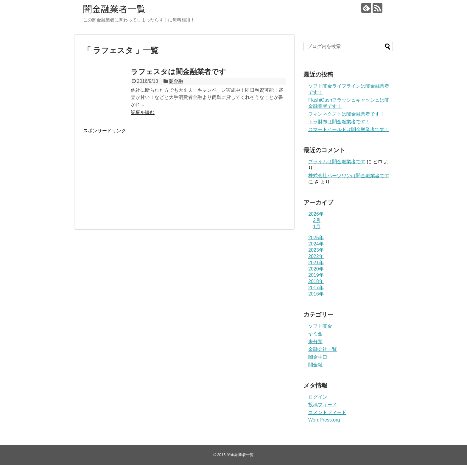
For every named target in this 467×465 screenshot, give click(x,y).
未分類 (315, 341)
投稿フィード (322, 404)
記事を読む (143, 112)
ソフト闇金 (320, 326)
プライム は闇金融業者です (336, 161)
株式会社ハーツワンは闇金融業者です (348, 175)
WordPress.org (324, 419)
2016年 (316, 293)
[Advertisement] (133, 180)
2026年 (316, 214)
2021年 (316, 262)
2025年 (316, 237)
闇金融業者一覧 (114, 9)
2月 (316, 220)
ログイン (317, 396)
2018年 (316, 281)
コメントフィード (327, 412)
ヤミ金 (315, 333)
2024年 (316, 243)
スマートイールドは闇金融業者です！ (348, 129)
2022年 (316, 256)
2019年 (316, 275)
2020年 (316, 268)
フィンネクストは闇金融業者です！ (346, 113)
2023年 (316, 250)
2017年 (316, 287)
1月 (316, 226)
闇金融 (176, 81)
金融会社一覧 (322, 349)
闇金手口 (317, 357)
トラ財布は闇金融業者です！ (339, 121)
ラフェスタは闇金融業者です (178, 72)
